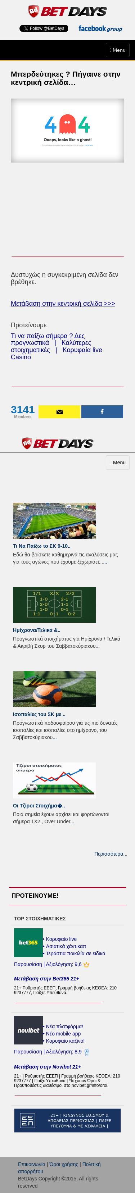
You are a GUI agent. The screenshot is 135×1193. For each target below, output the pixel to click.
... (105, 562)
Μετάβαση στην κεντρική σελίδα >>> (63, 303)
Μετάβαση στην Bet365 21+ (46, 979)
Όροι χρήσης (63, 1164)
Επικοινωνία (31, 1164)
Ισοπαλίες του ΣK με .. (39, 714)
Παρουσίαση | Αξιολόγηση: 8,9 (48, 1052)
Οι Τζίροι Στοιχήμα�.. (39, 806)
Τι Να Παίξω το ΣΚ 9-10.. (42, 546)
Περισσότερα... (110, 854)
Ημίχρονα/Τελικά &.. (36, 630)
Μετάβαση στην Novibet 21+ (47, 1067)
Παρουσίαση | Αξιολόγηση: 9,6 (48, 964)
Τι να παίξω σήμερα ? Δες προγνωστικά (48, 339)
